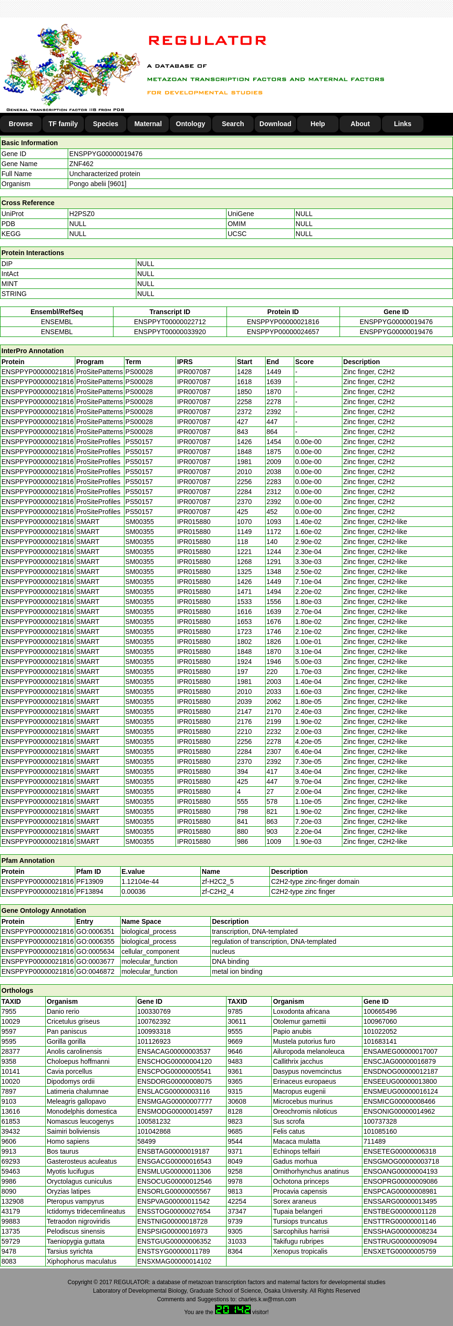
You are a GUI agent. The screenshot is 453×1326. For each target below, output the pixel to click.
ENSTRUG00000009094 (400, 1241)
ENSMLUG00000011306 (174, 1171)
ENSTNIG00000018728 (172, 1221)
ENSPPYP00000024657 (283, 332)
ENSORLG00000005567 (174, 1191)
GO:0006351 (95, 931)
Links (403, 124)
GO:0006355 (95, 941)
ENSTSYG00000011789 (173, 1251)
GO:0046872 (95, 971)
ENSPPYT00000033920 (170, 332)
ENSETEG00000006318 (399, 1151)
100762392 (154, 1021)
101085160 (380, 1131)
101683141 (380, 1041)
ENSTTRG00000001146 (399, 1221)
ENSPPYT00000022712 (170, 322)
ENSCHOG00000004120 (174, 1061)
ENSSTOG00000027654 (174, 1211)
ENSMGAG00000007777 (174, 1101)
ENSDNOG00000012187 (400, 1071)
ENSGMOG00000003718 (401, 1161)
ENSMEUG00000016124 (400, 1091)
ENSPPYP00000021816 (283, 322)
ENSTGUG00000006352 (174, 1241)
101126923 (154, 1041)
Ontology (190, 124)
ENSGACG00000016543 (174, 1161)
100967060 (380, 1021)
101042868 (154, 1131)
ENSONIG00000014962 (399, 1111)
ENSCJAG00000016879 (399, 1061)
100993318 (154, 1031)
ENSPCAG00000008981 (400, 1191)
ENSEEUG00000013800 (400, 1081)
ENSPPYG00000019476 (105, 154)
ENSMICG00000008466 (399, 1101)
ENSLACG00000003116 (173, 1091)
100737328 (380, 1121)
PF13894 (89, 891)
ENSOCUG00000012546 (174, 1181)
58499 (146, 1141)
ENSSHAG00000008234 (400, 1231)
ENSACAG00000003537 (174, 1051)
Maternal (148, 124)
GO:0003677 (95, 961)
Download (275, 124)
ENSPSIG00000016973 (172, 1231)
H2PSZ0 (81, 214)
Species (105, 124)
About (360, 124)
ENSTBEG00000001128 (399, 1211)
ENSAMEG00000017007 (400, 1051)
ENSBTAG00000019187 (173, 1151)
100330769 (154, 1011)
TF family (63, 124)
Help (317, 124)
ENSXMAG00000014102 (174, 1261)
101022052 (380, 1031)
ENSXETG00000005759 (399, 1251)
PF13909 (89, 881)
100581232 (154, 1121)
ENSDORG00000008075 (174, 1081)
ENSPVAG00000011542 (173, 1201)
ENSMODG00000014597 (175, 1111)
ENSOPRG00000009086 (400, 1181)
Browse (21, 124)
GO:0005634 (95, 951)
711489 (374, 1141)
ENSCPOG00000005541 (174, 1071)
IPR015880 (193, 521)
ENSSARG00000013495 (400, 1201)
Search (233, 124)
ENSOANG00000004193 (400, 1171)
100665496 (380, 1011)
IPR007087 (193, 372)
